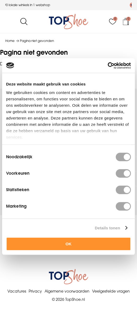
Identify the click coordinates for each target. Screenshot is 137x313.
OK (69, 244)
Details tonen (107, 228)
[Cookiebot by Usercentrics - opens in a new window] (107, 65)
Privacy (35, 291)
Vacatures (16, 291)
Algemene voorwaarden (67, 291)
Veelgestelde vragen (111, 291)
